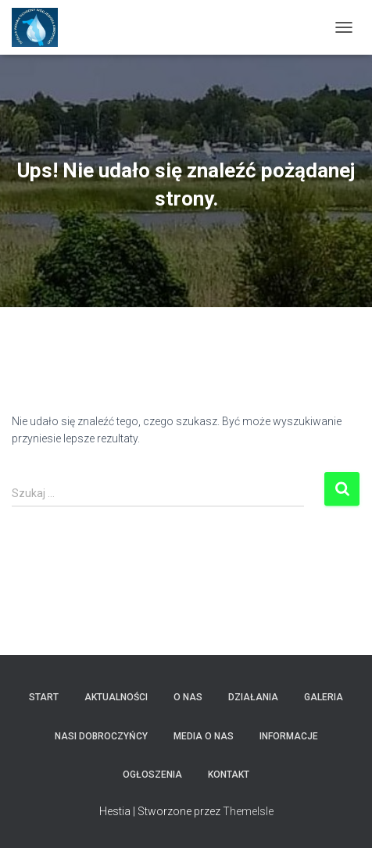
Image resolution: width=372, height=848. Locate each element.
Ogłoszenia (152, 774)
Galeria (323, 697)
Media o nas (203, 736)
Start (44, 697)
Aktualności (116, 697)
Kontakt (228, 774)
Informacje (288, 736)
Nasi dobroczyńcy (101, 736)
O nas (187, 697)
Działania (253, 697)
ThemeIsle (248, 811)
